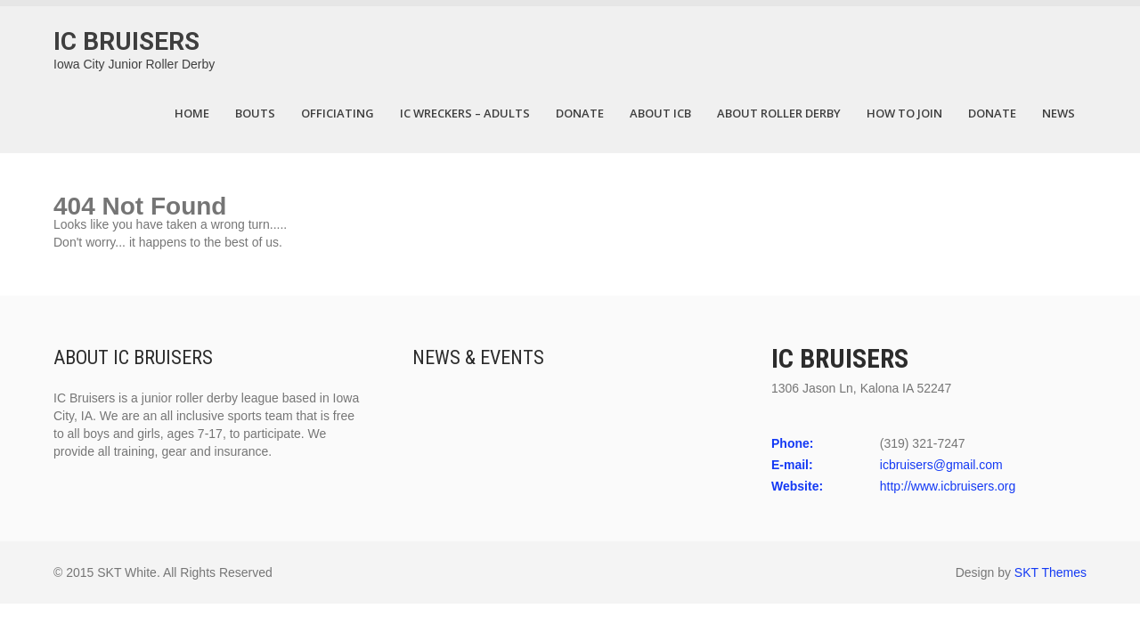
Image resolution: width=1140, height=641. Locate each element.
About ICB (660, 113)
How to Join (904, 113)
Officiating (337, 113)
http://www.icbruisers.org (948, 486)
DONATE (580, 113)
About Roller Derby (779, 113)
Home (192, 113)
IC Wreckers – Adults (465, 113)
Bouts (255, 113)
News (1058, 113)
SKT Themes (1050, 572)
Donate (992, 113)
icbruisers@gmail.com (941, 465)
